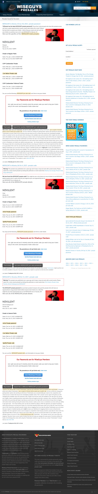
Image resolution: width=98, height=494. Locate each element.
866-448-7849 (30, 158)
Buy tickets (7, 387)
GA (50, 170)
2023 (81, 263)
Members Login (70, 438)
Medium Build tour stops (39, 448)
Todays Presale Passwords (72, 466)
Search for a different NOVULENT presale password (31, 387)
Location (68, 57)
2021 (90, 263)
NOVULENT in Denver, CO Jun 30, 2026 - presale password (21, 24)
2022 (86, 263)
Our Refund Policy (70, 444)
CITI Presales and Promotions (73, 460)
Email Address (70, 51)
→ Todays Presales (6, 15)
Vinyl (4, 172)
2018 (76, 265)
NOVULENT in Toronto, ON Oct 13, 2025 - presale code (20, 277)
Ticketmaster (50, 268)
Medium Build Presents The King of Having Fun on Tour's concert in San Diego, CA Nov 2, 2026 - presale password (80, 111)
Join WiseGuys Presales (33, 115)
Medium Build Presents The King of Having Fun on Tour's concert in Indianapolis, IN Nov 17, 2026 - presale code (79, 104)
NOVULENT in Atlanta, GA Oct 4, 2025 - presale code (19, 165)
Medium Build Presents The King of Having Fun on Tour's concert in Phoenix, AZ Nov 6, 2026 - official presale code (79, 192)
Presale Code (59, 170)
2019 (71, 265)
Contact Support (70, 441)
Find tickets (7, 265)
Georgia (53, 170)
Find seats (7, 127)
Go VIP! (85, 1)
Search (93, 8)
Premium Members (40, 481)
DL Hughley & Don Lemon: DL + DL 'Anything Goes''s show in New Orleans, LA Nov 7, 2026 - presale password (79, 80)
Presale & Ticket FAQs (71, 449)
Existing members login (33, 121)
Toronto (5, 284)
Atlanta (47, 170)
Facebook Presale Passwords (72, 452)
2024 (76, 263)
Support (61, 15)
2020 (67, 265)
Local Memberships (24, 15)
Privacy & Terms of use (71, 463)
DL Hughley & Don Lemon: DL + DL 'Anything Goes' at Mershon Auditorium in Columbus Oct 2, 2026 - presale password (80, 98)
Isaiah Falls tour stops (39, 451)
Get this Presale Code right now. (33, 118)
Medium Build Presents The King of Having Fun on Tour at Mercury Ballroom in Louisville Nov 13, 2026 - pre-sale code (80, 199)
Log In (77, 1)
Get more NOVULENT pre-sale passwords (28, 265)
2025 (71, 263)
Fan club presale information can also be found (50, 463)
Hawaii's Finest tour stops (40, 445)
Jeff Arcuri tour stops (38, 442)
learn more (44, 111)
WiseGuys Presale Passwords (9, 467)
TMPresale (7, 491)
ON (46, 282)
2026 (67, 263)
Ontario (49, 282)
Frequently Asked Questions (44, 15)
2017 (81, 265)
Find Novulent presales (71, 457)
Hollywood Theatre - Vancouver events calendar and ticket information (81, 477)
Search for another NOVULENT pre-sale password (29, 127)
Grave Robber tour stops (39, 440)
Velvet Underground (13, 284)
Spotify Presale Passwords (72, 455)
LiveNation (14, 453)
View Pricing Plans (71, 446)
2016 (85, 265)
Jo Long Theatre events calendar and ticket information (78, 474)
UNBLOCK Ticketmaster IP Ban (13, 1)
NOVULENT (9, 172)
